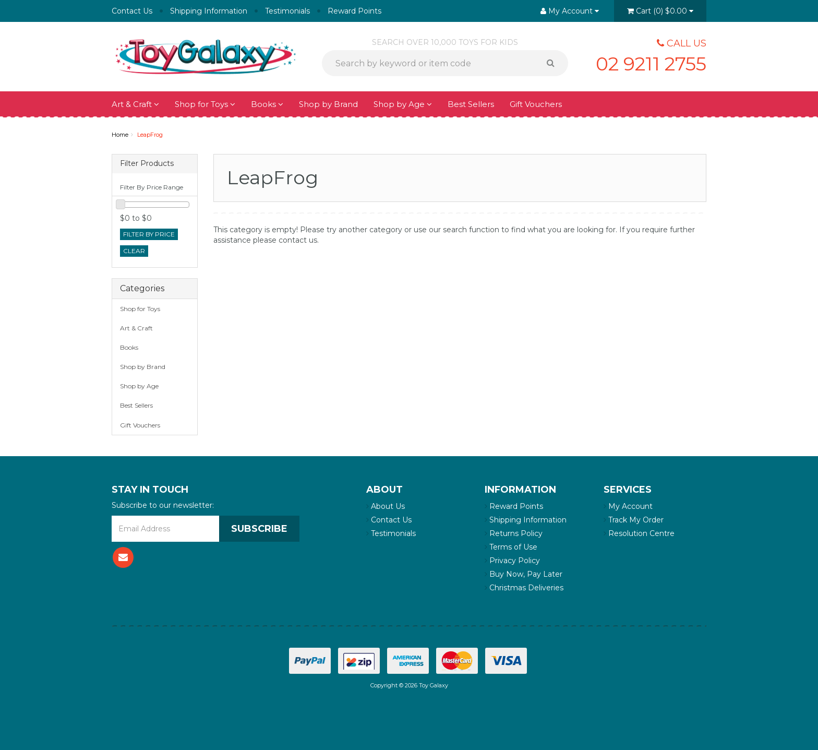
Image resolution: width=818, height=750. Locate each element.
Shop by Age (403, 104)
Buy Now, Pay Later (523, 574)
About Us (385, 506)
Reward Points (354, 11)
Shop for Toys (205, 104)
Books (267, 104)
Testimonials (287, 11)
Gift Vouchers (536, 104)
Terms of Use (511, 547)
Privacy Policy (512, 560)
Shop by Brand (328, 104)
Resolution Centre (639, 533)
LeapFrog (150, 134)
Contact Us (132, 11)
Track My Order (634, 520)
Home (120, 134)
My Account (628, 506)
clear (134, 251)
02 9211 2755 (651, 63)
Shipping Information (208, 11)
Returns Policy (514, 533)
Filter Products (147, 164)
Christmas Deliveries (524, 587)
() (660, 11)
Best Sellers (471, 104)
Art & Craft (135, 104)
